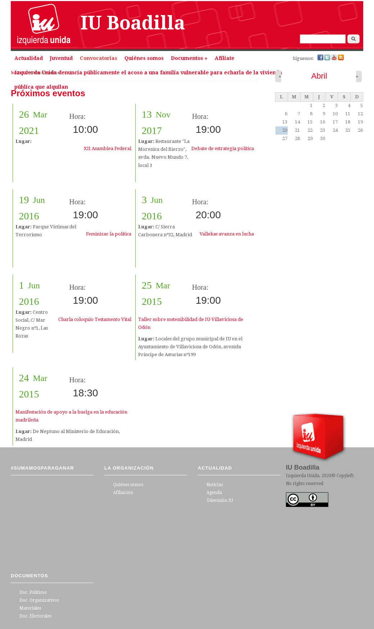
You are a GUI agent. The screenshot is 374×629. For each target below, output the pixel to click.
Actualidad (28, 58)
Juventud (61, 58)
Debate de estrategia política (222, 148)
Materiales (30, 608)
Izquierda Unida (302, 475)
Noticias (214, 484)
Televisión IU (219, 500)
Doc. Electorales (35, 616)
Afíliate (224, 58)
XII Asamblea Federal (107, 148)
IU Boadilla (133, 23)
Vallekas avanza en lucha (227, 234)
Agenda (214, 492)
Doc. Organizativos (39, 600)
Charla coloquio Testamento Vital (94, 319)
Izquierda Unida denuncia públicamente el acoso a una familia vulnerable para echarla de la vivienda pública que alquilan (148, 75)
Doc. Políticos (32, 592)
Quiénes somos (144, 58)
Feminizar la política (108, 234)
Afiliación (123, 492)
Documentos (189, 58)
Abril (319, 75)
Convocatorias (98, 58)
